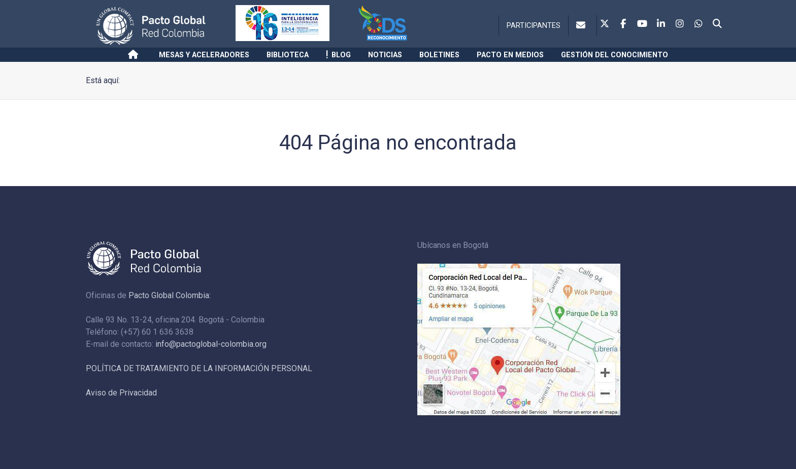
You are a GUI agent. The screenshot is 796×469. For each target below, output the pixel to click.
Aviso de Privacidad (121, 393)
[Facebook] (623, 24)
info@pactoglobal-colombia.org (211, 344)
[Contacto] (582, 25)
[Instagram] (679, 24)
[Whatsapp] (698, 24)
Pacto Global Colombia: (169, 295)
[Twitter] (604, 24)
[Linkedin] (661, 24)
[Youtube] (642, 24)
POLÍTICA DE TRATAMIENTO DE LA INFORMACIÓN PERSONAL (199, 368)
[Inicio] (135, 55)
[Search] (717, 24)
